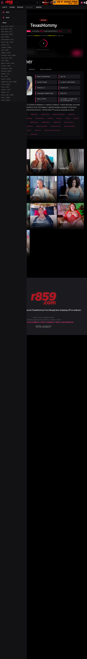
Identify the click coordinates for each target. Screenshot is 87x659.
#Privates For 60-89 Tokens (52, 130)
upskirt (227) (6, 97)
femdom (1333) (6, 56)
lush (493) (5, 65)
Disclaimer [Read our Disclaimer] (50, 322)
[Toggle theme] (85, 3)
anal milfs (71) (6, 32)
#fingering (71, 114)
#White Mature (27, 130)
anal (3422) (5, 38)
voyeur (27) (5, 100)
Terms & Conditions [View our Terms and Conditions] (32, 322)
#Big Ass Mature (69, 122)
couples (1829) (6, 50)
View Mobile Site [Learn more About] (67, 322)
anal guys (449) (6, 29)
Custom (12, 7)
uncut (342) (5, 94)
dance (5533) (5, 109)
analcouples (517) (7, 41)
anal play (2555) (7, 35)
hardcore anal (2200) (8, 59)
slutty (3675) (6, 85)
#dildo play (34, 114)
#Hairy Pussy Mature (27, 126)
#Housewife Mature (69, 126)
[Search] (24, 2)
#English (76, 118)
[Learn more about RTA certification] (39, 327)
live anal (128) (6, 62)
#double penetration (59, 114)
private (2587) (6, 76)
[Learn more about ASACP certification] (46, 327)
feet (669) (5, 53)
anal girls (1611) (7, 26)
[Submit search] (37, 2)
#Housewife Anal (55, 126)
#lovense (59, 118)
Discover (20, 7)
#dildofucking (45, 114)
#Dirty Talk (34, 134)
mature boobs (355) (7, 68)
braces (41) (5, 47)
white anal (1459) (7, 103)
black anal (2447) (7, 44)
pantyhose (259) (6, 74)
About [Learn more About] (58, 322)
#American (38, 130)
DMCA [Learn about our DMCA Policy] (42, 322)
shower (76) (5, 79)
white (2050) (5, 106)
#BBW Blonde (34, 122)
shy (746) (4, 82)
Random (39, 7)
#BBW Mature (46, 122)
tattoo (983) (5, 91)
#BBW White (57, 122)
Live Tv (4, 7)
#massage (29, 118)
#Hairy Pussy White (41, 126)
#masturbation (40, 118)
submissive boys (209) (9, 88)
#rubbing (50, 118)
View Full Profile (45, 69)
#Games (68, 118)
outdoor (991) (6, 71)
